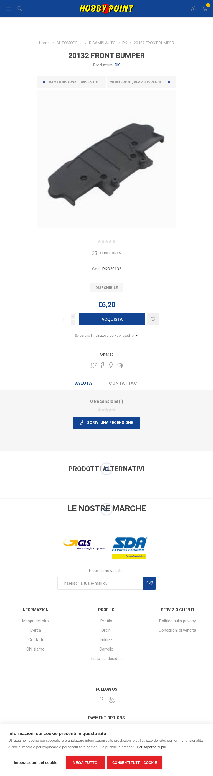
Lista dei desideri (106, 658)
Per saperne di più (151, 747)
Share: (106, 354)
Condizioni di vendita (177, 630)
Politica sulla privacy (177, 620)
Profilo (106, 620)
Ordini (106, 630)
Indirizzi (106, 639)
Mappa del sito (35, 620)
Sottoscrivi (149, 583)
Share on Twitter (93, 365)
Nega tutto (85, 762)
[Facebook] (101, 700)
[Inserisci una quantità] (62, 319)
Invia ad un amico (120, 365)
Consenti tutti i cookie (134, 763)
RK (117, 65)
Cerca (35, 630)
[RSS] (111, 700)
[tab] (83, 383)
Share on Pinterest (111, 365)
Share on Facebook (102, 365)
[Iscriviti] (100, 583)
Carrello (106, 649)
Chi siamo (35, 649)
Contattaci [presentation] (124, 383)
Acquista (112, 319)
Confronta (110, 253)
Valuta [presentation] (83, 383)
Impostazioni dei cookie (35, 762)
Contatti (35, 639)
